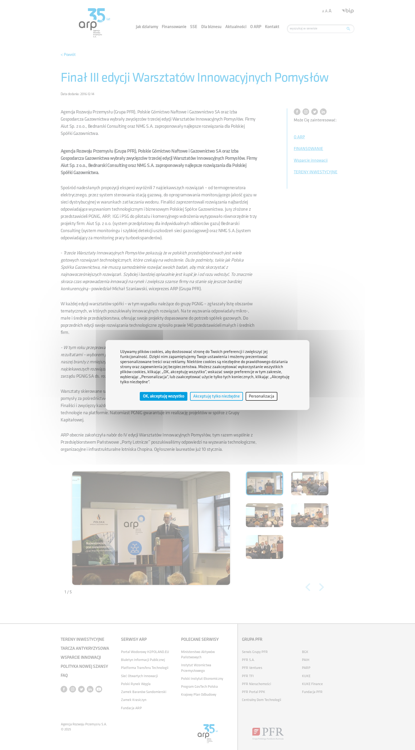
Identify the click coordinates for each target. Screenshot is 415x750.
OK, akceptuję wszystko (163, 396)
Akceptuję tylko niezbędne (216, 396)
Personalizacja (261, 396)
